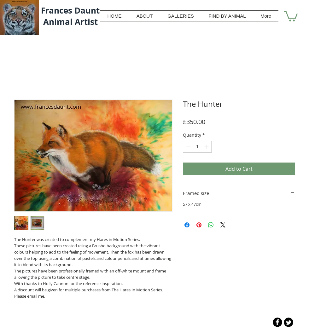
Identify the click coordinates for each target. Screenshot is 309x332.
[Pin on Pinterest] (199, 225)
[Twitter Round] (288, 322)
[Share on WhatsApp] (211, 225)
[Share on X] (223, 225)
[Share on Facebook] (187, 225)
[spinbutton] (197, 146)
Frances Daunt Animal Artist (70, 16)
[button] (291, 15)
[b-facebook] (277, 322)
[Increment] (207, 146)
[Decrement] (188, 146)
